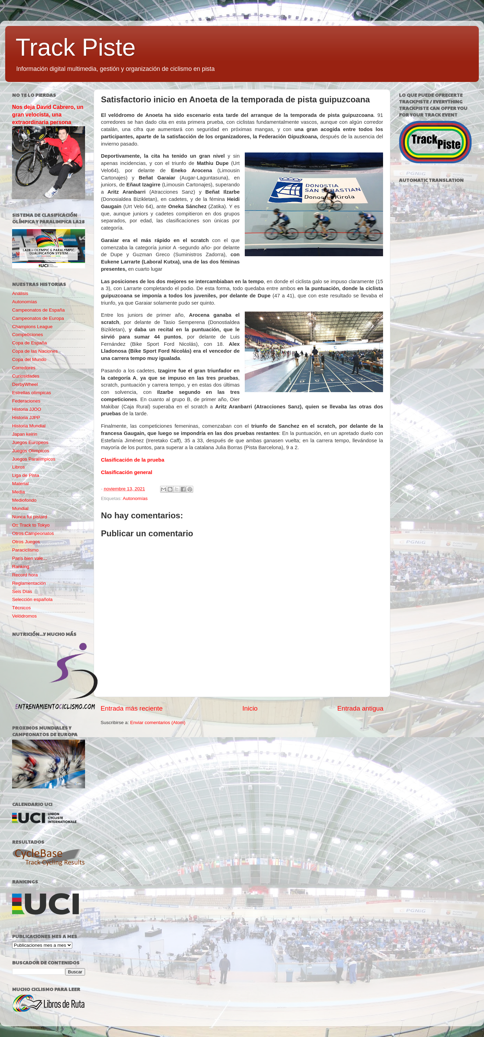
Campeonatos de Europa (38, 318)
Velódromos (24, 616)
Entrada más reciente (132, 708)
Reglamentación (29, 583)
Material (20, 483)
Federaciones (26, 401)
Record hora (25, 574)
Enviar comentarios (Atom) (158, 722)
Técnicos (21, 607)
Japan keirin (24, 434)
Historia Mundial (29, 425)
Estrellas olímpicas (31, 392)
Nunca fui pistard (29, 516)
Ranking (20, 566)
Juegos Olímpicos (30, 450)
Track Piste (76, 47)
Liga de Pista (25, 475)
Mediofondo (24, 500)
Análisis (20, 293)
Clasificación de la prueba (132, 460)
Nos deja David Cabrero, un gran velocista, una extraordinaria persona (47, 114)
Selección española (32, 599)
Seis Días (22, 591)
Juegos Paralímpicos (33, 459)
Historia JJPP (26, 417)
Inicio (250, 708)
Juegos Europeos (30, 442)
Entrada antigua (360, 708)
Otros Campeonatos (33, 533)
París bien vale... (29, 558)
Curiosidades (25, 376)
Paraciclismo (25, 550)
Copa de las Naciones (35, 351)
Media (18, 491)
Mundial (20, 508)
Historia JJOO (26, 409)
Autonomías (135, 498)
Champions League (32, 326)
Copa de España (29, 342)
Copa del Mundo (29, 359)
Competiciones (27, 334)
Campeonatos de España (38, 310)
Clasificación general (126, 472)
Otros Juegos (26, 541)
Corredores (24, 367)
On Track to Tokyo (31, 525)
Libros (18, 467)
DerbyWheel (25, 384)
